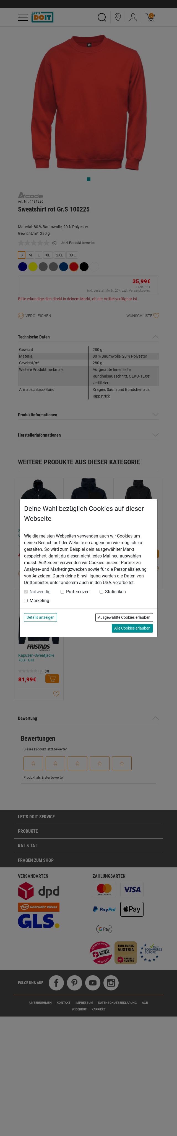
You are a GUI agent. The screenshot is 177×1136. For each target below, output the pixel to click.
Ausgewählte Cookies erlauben (124, 617)
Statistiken (115, 591)
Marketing (39, 600)
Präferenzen (78, 591)
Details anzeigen (40, 617)
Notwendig (40, 591)
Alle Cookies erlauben (132, 628)
